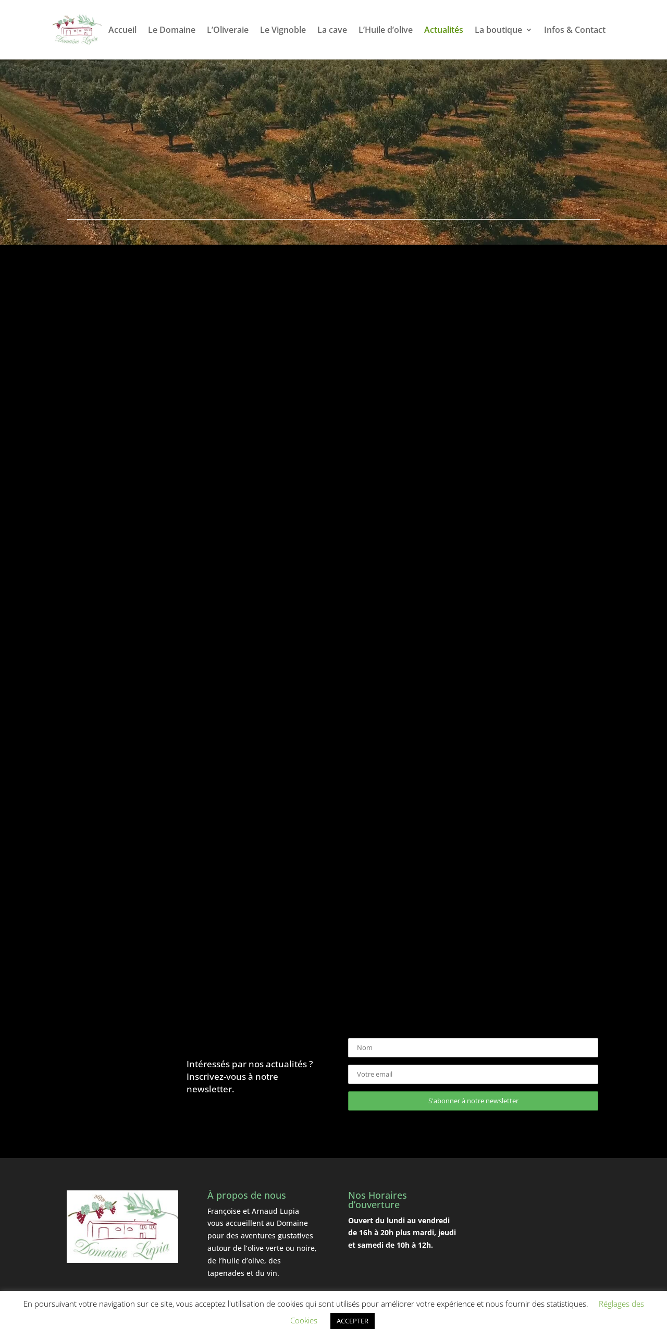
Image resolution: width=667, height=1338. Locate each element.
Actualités (443, 30)
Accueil (122, 30)
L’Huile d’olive (386, 30)
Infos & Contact (575, 30)
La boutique (498, 30)
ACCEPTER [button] (352, 1320)
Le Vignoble (283, 30)
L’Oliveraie (228, 30)
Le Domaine (171, 30)
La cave (332, 30)
